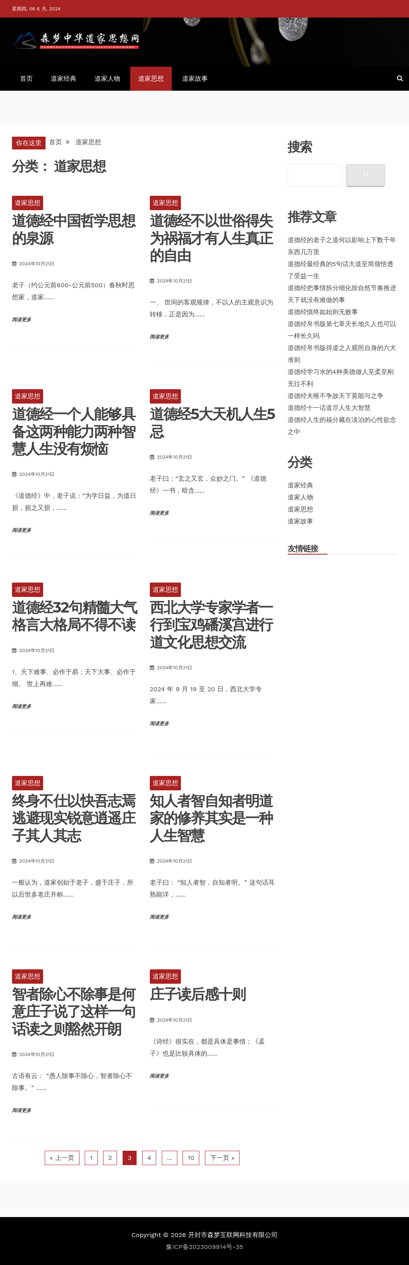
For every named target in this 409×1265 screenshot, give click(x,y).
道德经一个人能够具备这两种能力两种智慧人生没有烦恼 (73, 431)
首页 (26, 78)
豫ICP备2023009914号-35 (204, 1247)
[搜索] (365, 175)
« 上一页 (62, 1158)
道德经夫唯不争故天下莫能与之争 (335, 396)
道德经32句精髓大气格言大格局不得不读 (74, 616)
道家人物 (107, 78)
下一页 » (222, 1158)
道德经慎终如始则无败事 (323, 312)
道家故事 (195, 78)
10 (191, 1158)
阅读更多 (21, 320)
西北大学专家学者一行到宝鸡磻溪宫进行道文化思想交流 (211, 624)
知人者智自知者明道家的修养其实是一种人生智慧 (211, 818)
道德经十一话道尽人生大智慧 (329, 408)
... (169, 1158)
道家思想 (151, 78)
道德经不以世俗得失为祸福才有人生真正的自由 (211, 238)
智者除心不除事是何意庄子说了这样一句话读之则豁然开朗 (73, 1011)
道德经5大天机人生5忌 (212, 422)
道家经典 (63, 78)
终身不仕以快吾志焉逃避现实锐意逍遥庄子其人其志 (73, 818)
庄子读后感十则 (197, 994)
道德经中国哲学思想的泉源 (73, 229)
